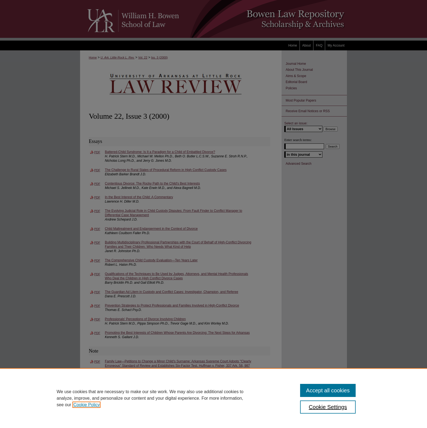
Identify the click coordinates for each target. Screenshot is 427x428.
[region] (213, 398)
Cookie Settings (328, 407)
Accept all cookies (328, 390)
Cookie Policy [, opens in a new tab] (86, 404)
